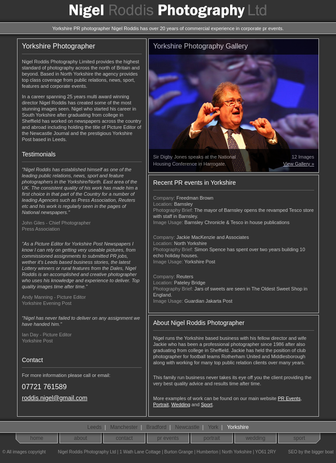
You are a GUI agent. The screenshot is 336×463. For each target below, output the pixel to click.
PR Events (289, 398)
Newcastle (187, 427)
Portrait (160, 404)
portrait (211, 438)
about (80, 438)
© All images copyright (23, 451)
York (213, 427)
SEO (292, 451)
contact (124, 438)
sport (299, 438)
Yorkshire (238, 427)
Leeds (95, 427)
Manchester (124, 427)
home (36, 438)
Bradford (157, 427)
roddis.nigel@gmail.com (55, 397)
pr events (167, 438)
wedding (256, 438)
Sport (206, 404)
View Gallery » (298, 163)
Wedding (181, 404)
